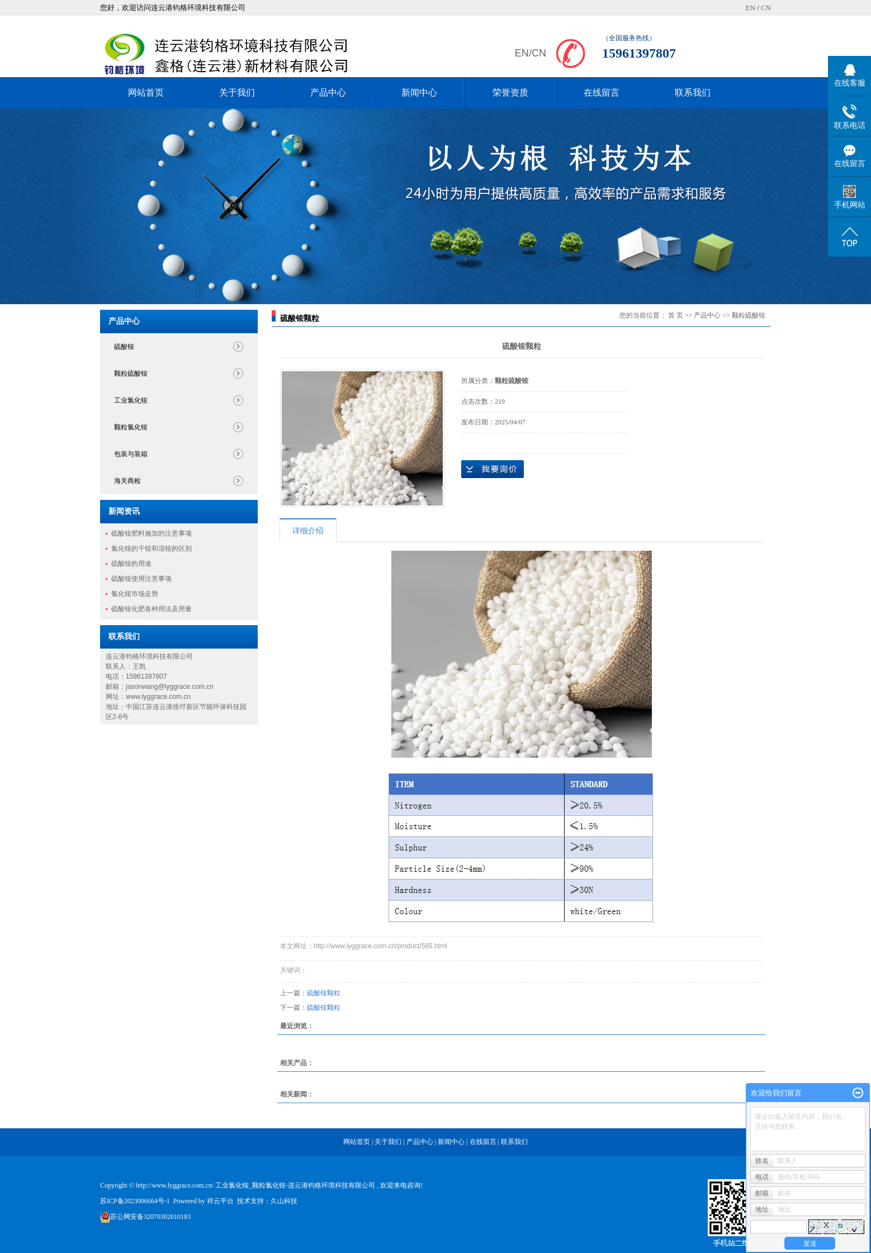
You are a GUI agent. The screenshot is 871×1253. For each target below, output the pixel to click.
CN (766, 7)
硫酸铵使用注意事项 (141, 579)
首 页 (675, 315)
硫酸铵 (124, 347)
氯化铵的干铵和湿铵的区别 (151, 548)
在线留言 (601, 92)
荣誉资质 (510, 92)
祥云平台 (220, 1201)
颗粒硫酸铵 (131, 373)
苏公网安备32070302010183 (150, 1217)
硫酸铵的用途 (131, 564)
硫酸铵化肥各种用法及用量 (151, 609)
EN (750, 7)
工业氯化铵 (131, 400)
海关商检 (127, 481)
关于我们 (237, 92)
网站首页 (146, 92)
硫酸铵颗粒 (323, 993)
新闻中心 (419, 92)
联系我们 (693, 92)
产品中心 (328, 92)
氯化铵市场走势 (134, 594)
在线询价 (492, 469)
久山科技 (284, 1201)
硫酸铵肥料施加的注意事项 (151, 533)
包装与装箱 (131, 454)
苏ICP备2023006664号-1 (135, 1201)
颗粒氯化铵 (131, 427)
